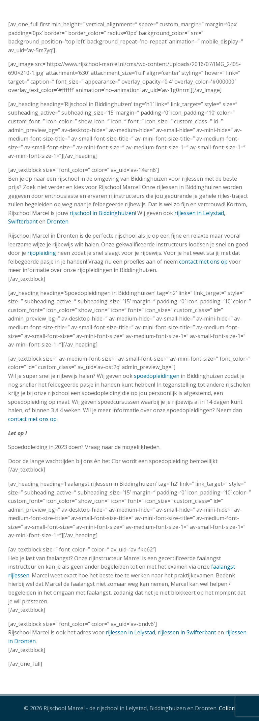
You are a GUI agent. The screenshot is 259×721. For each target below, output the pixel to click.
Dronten (57, 221)
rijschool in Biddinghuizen (102, 213)
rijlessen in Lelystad (199, 213)
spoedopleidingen (156, 376)
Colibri (227, 708)
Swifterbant (23, 221)
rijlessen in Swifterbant (187, 632)
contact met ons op (203, 261)
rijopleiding (41, 253)
